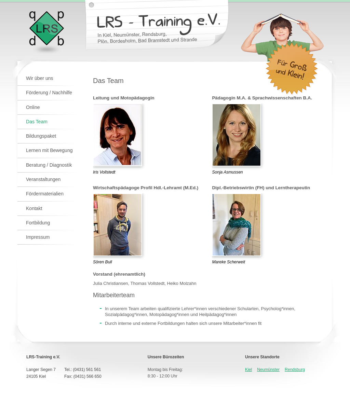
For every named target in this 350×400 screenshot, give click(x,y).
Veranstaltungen (43, 179)
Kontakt (34, 208)
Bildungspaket (41, 136)
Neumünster (268, 369)
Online (33, 107)
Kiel (248, 369)
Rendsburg (295, 369)
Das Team (37, 121)
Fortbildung (38, 222)
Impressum (38, 237)
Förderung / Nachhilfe (49, 92)
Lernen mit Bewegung (49, 150)
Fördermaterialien (45, 193)
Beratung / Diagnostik (49, 165)
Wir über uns (39, 78)
